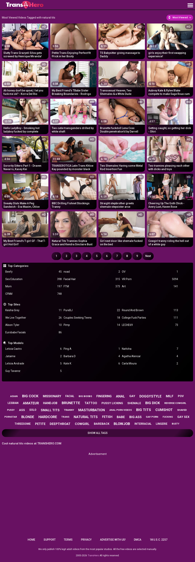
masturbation (91, 410)
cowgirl (82, 424)
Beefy (33, 271)
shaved (182, 410)
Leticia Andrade (33, 363)
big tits (143, 410)
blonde (27, 417)
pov (181, 396)
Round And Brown (150, 310)
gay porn (152, 416)
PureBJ (92, 310)
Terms (68, 539)
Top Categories (18, 266)
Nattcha (150, 348)
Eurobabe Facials (33, 332)
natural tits (86, 417)
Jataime (33, 356)
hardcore (47, 417)
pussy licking (112, 403)
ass (22, 410)
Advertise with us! (113, 539)
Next (148, 256)
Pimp (92, 325)
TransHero (93, 555)
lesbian (13, 403)
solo (32, 409)
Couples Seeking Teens (92, 317)
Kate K (92, 363)
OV (150, 271)
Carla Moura (150, 363)
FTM (92, 286)
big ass (135, 417)
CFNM (33, 294)
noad (92, 271)
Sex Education (33, 279)
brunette (71, 403)
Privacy (86, 539)
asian (14, 396)
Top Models (15, 343)
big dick (152, 403)
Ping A (92, 348)
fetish (107, 417)
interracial (143, 423)
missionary (52, 396)
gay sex (183, 417)
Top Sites (14, 304)
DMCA (137, 539)
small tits (50, 410)
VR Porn (150, 279)
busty (175, 423)
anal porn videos (120, 410)
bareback (101, 424)
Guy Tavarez (33, 371)
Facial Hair (92, 279)
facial (69, 396)
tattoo (91, 403)
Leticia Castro (33, 348)
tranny (69, 410)
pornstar (10, 417)
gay (132, 396)
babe (121, 417)
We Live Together (33, 317)
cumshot (164, 410)
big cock (30, 396)
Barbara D (92, 356)
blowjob (122, 424)
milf (169, 396)
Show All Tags (98, 432)
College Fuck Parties (150, 317)
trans (65, 417)
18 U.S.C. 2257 (158, 539)
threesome (22, 423)
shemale (134, 403)
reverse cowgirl (175, 403)
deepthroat (60, 424)
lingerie (161, 423)
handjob (50, 403)
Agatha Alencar (150, 356)
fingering (104, 396)
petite (40, 424)
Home (31, 539)
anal (120, 396)
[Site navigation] (190, 5)
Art (150, 286)
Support (50, 539)
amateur (31, 403)
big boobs (85, 396)
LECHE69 (150, 325)
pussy (11, 410)
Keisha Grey (33, 310)
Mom (33, 286)
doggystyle (150, 396)
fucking (168, 417)
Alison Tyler (33, 325)
